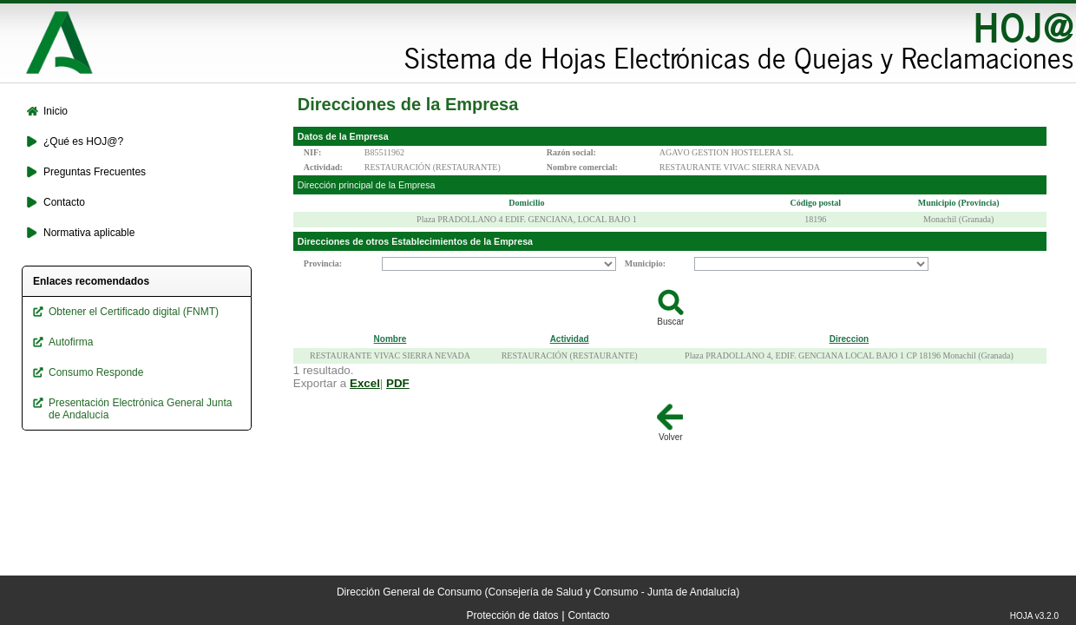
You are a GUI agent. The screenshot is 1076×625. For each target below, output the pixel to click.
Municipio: (645, 263)
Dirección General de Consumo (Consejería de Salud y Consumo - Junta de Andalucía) (538, 592)
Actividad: (323, 167)
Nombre (390, 339)
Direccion (849, 339)
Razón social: (571, 152)
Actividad (569, 339)
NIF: (313, 152)
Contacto (588, 615)
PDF (398, 383)
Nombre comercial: (582, 167)
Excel (365, 383)
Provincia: (323, 263)
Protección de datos (513, 615)
